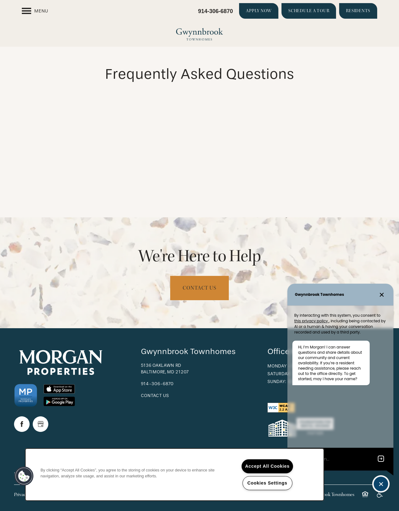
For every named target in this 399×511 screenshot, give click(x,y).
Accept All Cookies (267, 466)
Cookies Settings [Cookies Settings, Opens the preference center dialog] (267, 482)
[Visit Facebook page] (22, 424)
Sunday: (276, 381)
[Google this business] (40, 424)
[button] (258, 11)
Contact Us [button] (199, 288)
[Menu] (35, 11)
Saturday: (279, 373)
